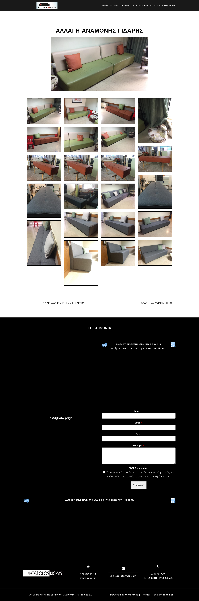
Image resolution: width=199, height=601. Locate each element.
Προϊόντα (137, 5)
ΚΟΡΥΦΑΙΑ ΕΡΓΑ (152, 5)
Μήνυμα (138, 445)
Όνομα (138, 411)
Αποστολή (138, 485)
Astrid (154, 594)
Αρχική (105, 5)
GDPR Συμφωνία (139, 468)
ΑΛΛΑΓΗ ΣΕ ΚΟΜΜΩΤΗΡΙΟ (156, 302)
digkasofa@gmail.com (123, 575)
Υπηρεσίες (125, 5)
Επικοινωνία (169, 5)
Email (138, 422)
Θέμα (139, 434)
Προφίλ (114, 5)
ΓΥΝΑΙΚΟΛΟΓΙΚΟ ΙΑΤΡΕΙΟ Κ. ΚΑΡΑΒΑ (63, 302)
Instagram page (60, 418)
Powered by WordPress (124, 594)
